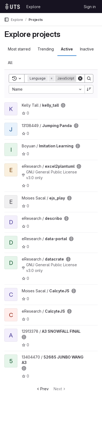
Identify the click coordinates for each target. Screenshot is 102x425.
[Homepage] (12, 6)
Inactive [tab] (87, 49)
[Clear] (80, 78)
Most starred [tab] (19, 49)
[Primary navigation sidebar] (6, 19)
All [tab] (10, 62)
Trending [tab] (46, 49)
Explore (33, 6)
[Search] (89, 78)
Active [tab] (67, 49)
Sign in (90, 6)
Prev (42, 388)
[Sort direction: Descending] (89, 89)
